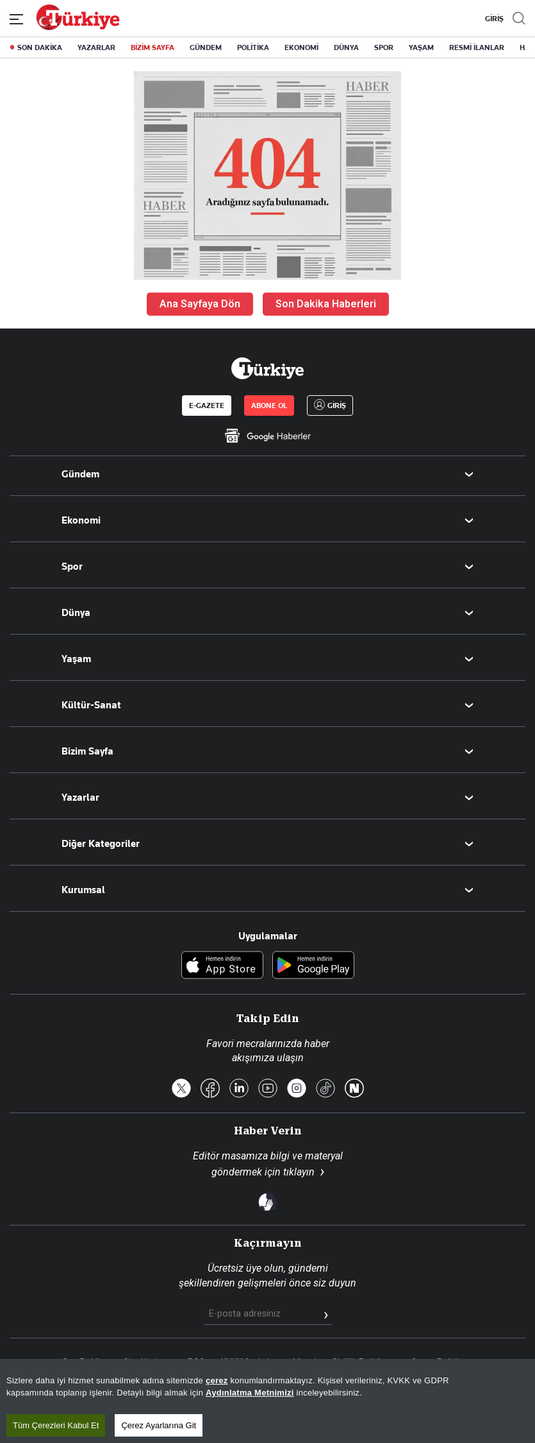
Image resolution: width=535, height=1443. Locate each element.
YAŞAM (421, 47)
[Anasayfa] (267, 368)
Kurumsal (83, 890)
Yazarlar (80, 797)
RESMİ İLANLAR (476, 47)
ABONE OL (269, 405)
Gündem (80, 474)
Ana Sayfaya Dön (200, 304)
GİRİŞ (493, 18)
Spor (72, 566)
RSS (196, 1362)
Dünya (76, 613)
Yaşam (76, 659)
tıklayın (299, 1172)
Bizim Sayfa (87, 751)
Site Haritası (147, 1362)
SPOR (383, 47)
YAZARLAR (96, 47)
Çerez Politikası (442, 1362)
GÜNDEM (206, 47)
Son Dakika (84, 1362)
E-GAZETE (206, 405)
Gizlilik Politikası (363, 1362)
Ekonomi (81, 520)
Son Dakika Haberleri (326, 304)
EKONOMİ (301, 47)
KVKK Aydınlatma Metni (268, 1362)
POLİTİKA (253, 47)
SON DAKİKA (39, 47)
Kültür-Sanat (91, 705)
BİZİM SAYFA (152, 47)
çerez (217, 1434)
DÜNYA (346, 47)
